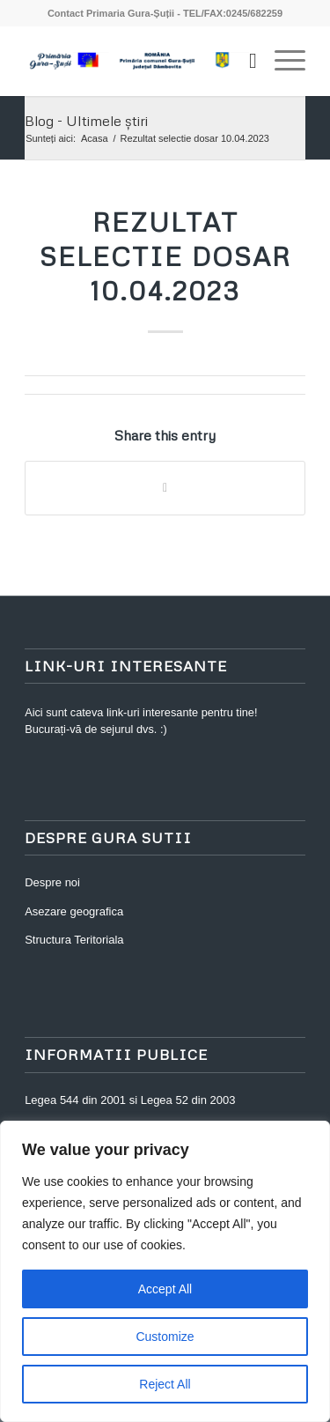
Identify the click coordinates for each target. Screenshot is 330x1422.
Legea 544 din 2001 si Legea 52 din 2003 (130, 1100)
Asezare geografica (74, 911)
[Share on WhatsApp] (165, 488)
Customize (165, 1336)
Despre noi (52, 882)
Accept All (165, 1289)
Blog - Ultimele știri (86, 121)
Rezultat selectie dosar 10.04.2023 (165, 256)
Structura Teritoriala (74, 939)
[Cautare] (244, 61)
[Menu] (281, 61)
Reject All (164, 1384)
